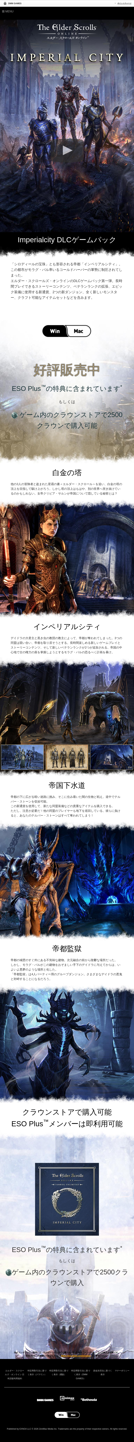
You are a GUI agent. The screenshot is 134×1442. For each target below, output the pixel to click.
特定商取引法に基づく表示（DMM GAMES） (80, 1374)
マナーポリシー (122, 1370)
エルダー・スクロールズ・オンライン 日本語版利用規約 (14, 1374)
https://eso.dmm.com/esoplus (76, 1356)
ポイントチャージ (124, 3)
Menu (8, 11)
